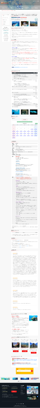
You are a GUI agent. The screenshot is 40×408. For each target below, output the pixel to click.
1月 (31, 121)
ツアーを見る (15, 351)
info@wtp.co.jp (15, 388)
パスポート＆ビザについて (23, 389)
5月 (17, 121)
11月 (28, 121)
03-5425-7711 (6, 30)
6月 (19, 121)
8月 (22, 121)
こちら (18, 240)
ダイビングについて (14, 4)
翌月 (36, 123)
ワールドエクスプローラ (4, 10)
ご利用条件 (4, 22)
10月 (26, 121)
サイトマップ (22, 394)
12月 (29, 121)
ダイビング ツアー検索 (10, 10)
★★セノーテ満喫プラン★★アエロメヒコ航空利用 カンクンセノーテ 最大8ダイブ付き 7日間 (25, 359)
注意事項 (3, 24)
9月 (24, 121)
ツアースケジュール (5, 17)
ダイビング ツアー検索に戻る (5, 15)
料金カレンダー (4, 19)
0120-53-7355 (5, 392)
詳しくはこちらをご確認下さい (19, 171)
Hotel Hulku (24, 119)
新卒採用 (22, 392)
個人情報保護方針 (23, 393)
